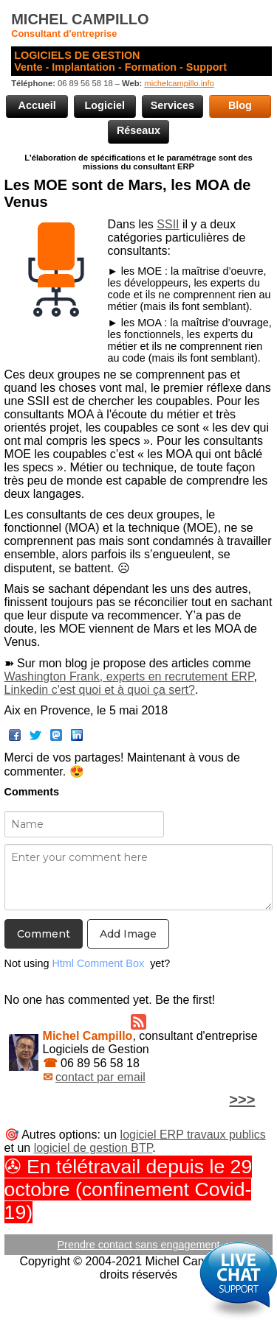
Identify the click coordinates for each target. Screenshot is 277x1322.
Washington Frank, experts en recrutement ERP (129, 676)
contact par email (100, 1077)
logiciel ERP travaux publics (193, 1134)
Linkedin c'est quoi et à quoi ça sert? (99, 689)
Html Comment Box (98, 963)
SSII (168, 224)
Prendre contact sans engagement (139, 1245)
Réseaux (138, 130)
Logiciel (105, 105)
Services (172, 105)
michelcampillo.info (179, 83)
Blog (240, 105)
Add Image (128, 933)
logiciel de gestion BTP (93, 1148)
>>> (242, 1099)
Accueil (37, 105)
